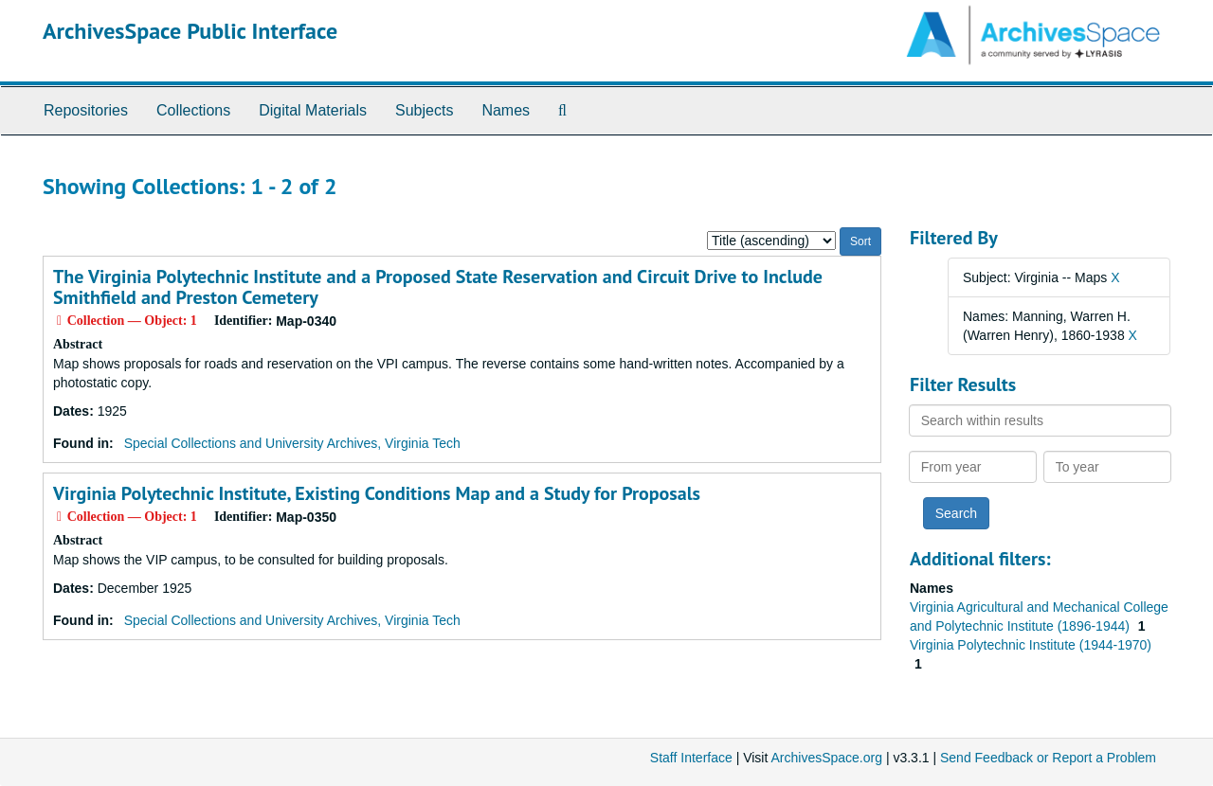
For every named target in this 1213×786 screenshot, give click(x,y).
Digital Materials (313, 110)
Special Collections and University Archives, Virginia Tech (292, 443)
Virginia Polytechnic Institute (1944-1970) (1030, 644)
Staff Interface (691, 757)
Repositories (86, 110)
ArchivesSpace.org (826, 757)
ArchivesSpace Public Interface (190, 30)
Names (505, 110)
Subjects (424, 110)
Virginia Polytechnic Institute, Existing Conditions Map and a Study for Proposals (376, 493)
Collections (193, 110)
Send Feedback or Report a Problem (1048, 757)
